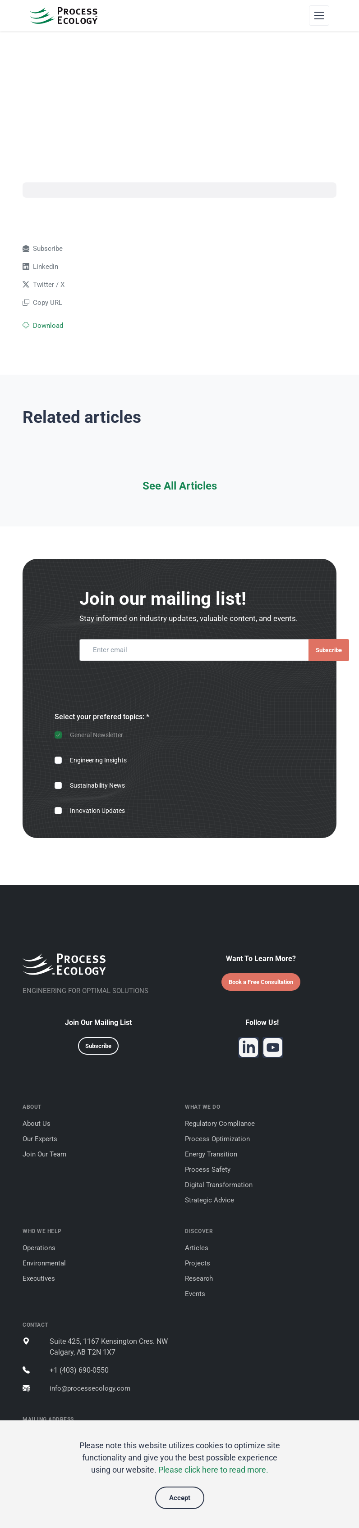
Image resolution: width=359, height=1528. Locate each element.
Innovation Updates (97, 810)
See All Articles (180, 486)
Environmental (44, 1263)
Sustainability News (97, 785)
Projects (197, 1263)
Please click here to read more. (213, 1469)
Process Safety (207, 1169)
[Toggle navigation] (319, 15)
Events (195, 1294)
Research (199, 1278)
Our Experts (40, 1139)
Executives (39, 1278)
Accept (179, 1498)
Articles (196, 1248)
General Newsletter (96, 735)
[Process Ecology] (63, 15)
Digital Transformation (219, 1185)
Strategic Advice (209, 1200)
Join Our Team (44, 1154)
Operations (39, 1248)
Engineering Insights (98, 760)
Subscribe (329, 650)
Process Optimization (217, 1139)
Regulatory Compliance (220, 1124)
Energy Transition (211, 1154)
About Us (37, 1124)
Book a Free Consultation (261, 982)
